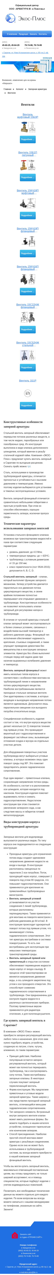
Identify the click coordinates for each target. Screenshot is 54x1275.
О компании (12, 34)
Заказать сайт (25, 1234)
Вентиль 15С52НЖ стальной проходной (27, 344)
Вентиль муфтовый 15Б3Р (27, 116)
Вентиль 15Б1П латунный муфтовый (27, 154)
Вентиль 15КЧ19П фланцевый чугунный (28, 230)
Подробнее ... (27, 139)
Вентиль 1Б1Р (27, 380)
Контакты (43, 34)
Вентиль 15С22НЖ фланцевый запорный (27, 306)
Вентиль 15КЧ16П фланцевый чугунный (28, 268)
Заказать (33, 34)
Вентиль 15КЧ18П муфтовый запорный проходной (28, 192)
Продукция (23, 34)
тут (28, 466)
